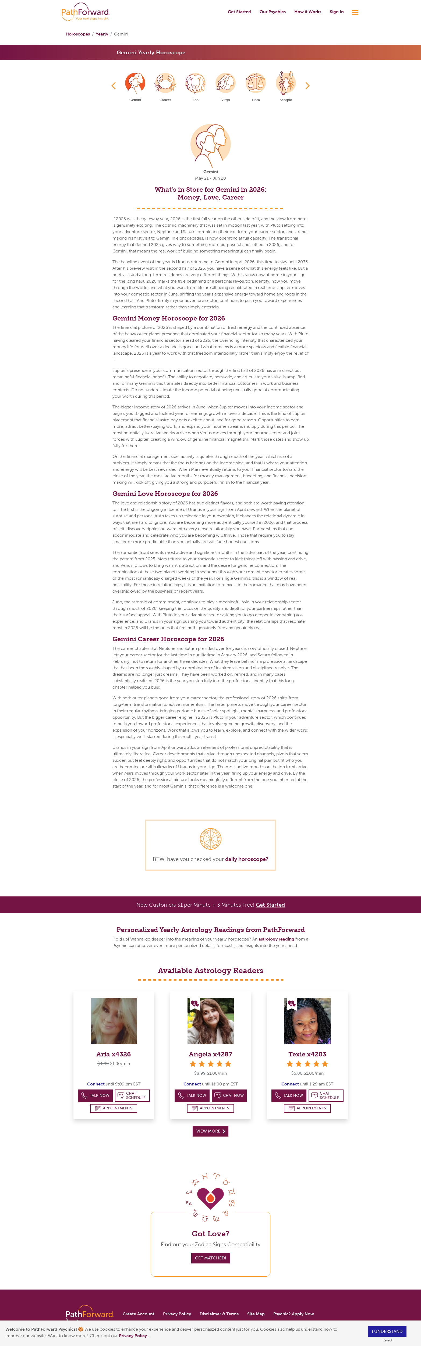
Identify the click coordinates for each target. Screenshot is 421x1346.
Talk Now (95, 1095)
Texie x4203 (307, 1054)
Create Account (138, 1313)
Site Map (256, 1313)
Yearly (102, 34)
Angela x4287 (210, 1054)
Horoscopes (78, 34)
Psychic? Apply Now (293, 1313)
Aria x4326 (113, 1054)
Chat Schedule (132, 1095)
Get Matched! (210, 1257)
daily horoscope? (246, 859)
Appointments (113, 1108)
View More (210, 1131)
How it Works (307, 11)
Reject (387, 1340)
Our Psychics (273, 11)
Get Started (239, 11)
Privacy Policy (133, 1335)
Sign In (337, 11)
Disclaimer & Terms (219, 1313)
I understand (387, 1331)
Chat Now (229, 1095)
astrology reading (276, 939)
